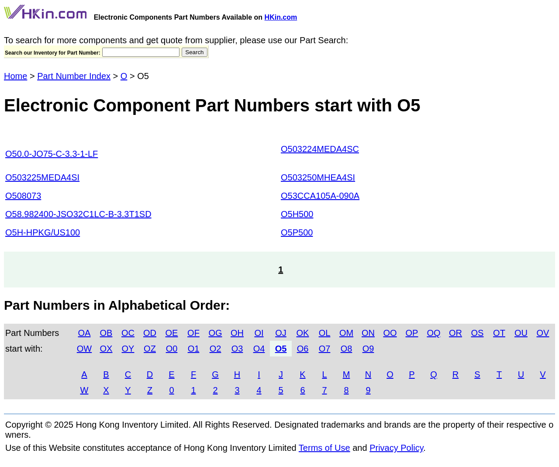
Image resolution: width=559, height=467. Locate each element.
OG (215, 333)
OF (193, 333)
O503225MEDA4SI (42, 177)
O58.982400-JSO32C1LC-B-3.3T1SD (78, 214)
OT (499, 333)
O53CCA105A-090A (320, 196)
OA (84, 333)
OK (303, 333)
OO (390, 333)
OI (258, 333)
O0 (172, 348)
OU (521, 333)
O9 (368, 348)
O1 (194, 348)
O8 (346, 348)
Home (15, 76)
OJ (280, 333)
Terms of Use (324, 448)
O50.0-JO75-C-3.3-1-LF (51, 154)
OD (149, 333)
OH (237, 333)
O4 (259, 348)
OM (346, 333)
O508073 (23, 196)
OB (106, 333)
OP (412, 333)
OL (325, 333)
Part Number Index (73, 76)
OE (172, 333)
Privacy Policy (396, 448)
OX (106, 348)
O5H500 (297, 214)
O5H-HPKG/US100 (42, 232)
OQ (433, 333)
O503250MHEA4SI (318, 177)
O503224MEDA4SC (320, 149)
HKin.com (281, 17)
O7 (325, 348)
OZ (150, 348)
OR (455, 333)
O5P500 (297, 232)
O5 (281, 348)
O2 (215, 348)
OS (477, 333)
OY (128, 348)
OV (543, 333)
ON (368, 333)
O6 (303, 348)
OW (84, 348)
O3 (237, 348)
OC (128, 333)
